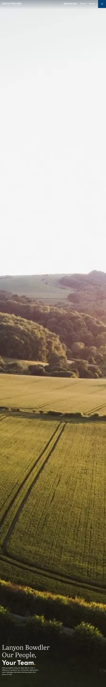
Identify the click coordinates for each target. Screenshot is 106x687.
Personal (83, 3)
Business (92, 3)
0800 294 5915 (70, 3)
